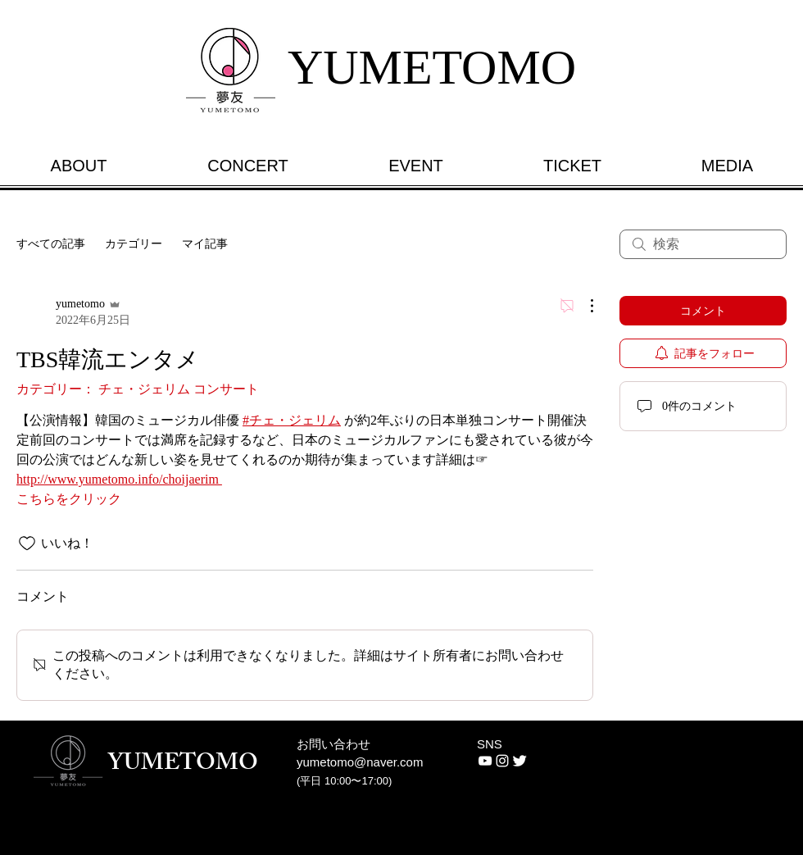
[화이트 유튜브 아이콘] (485, 761)
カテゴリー (133, 244)
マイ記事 (205, 244)
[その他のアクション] (583, 306)
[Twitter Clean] (519, 761)
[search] (703, 244)
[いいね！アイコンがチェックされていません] (27, 543)
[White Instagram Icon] (502, 761)
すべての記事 (50, 244)
